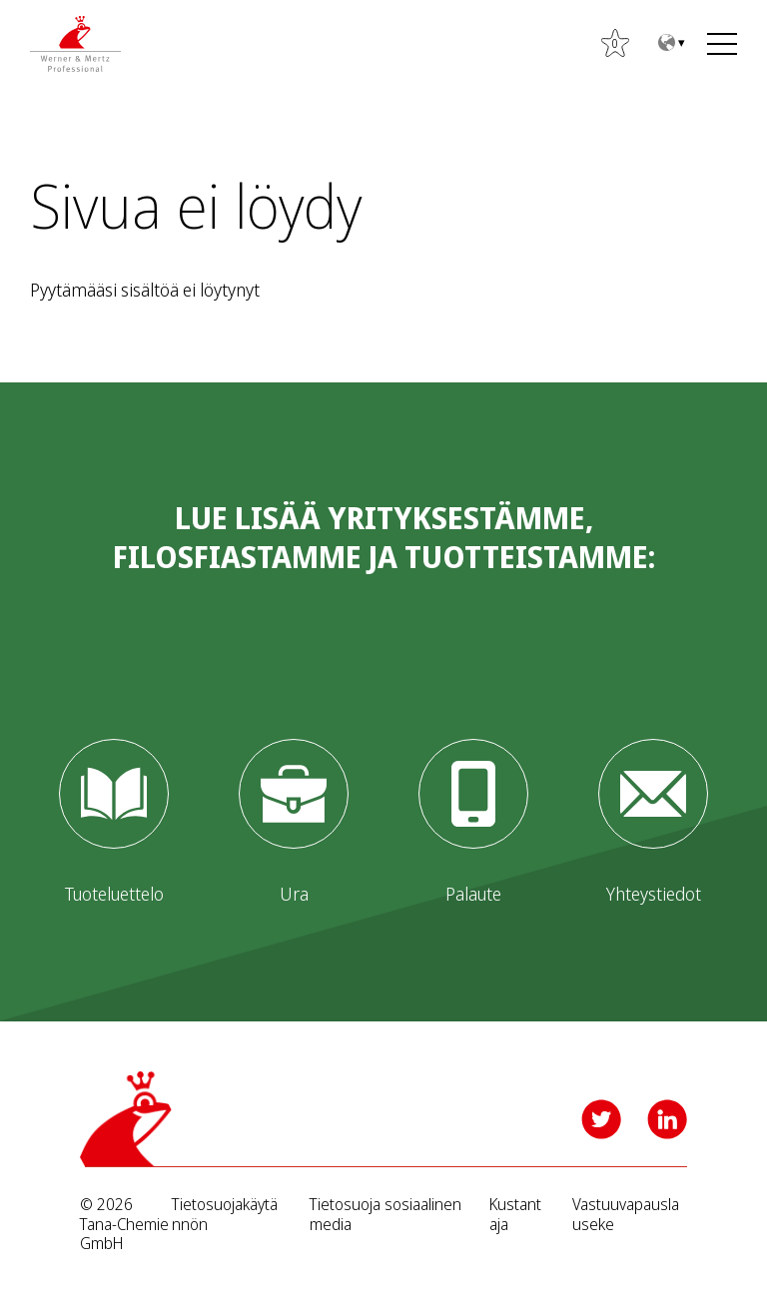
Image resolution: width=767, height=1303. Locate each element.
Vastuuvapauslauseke (625, 1214)
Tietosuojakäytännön (225, 1214)
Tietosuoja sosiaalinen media (385, 1214)
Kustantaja (515, 1214)
